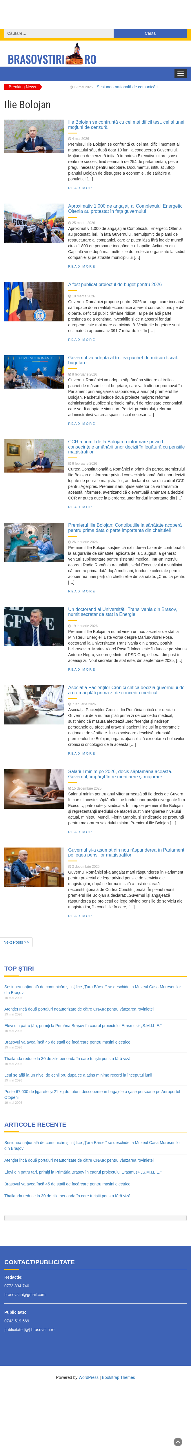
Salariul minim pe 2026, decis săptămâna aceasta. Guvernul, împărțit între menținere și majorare (120, 774)
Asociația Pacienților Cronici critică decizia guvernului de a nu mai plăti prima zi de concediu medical (126, 690)
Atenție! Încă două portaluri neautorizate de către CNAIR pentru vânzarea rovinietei (79, 1009)
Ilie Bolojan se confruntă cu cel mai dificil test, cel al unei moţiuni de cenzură (126, 124)
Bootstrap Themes (118, 1377)
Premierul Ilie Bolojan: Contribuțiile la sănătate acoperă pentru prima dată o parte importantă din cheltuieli (125, 527)
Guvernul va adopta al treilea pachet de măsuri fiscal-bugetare (123, 360)
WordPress (89, 1377)
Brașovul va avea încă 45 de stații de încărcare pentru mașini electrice (67, 1042)
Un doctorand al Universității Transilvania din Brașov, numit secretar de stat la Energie (122, 612)
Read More (82, 188)
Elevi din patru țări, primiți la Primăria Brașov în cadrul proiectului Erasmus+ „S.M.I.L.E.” (83, 1025)
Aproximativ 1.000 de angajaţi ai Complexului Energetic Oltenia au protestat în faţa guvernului (125, 208)
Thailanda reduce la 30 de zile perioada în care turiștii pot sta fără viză (67, 1058)
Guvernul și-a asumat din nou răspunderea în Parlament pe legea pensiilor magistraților (126, 852)
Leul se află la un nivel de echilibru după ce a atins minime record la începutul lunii (78, 1075)
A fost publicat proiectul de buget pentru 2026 (115, 284)
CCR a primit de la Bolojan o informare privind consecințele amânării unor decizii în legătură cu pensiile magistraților (126, 446)
